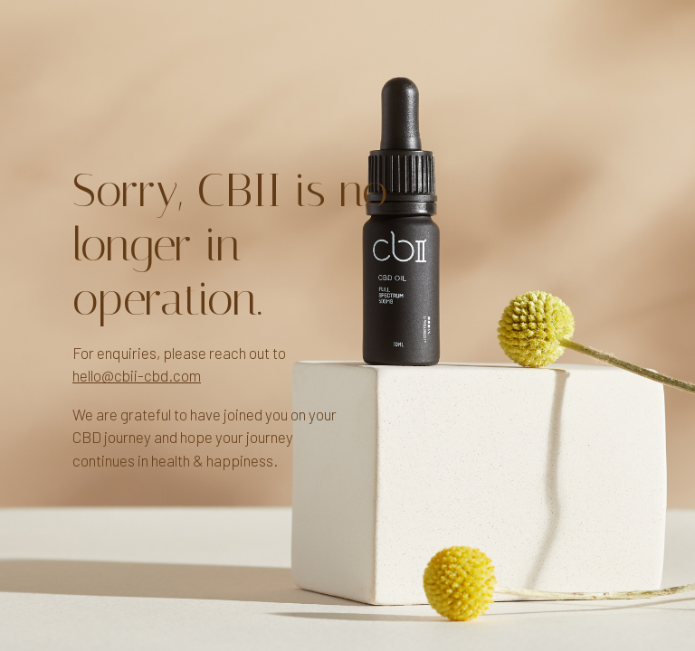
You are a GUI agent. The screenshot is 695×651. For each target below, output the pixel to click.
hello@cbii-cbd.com (136, 375)
